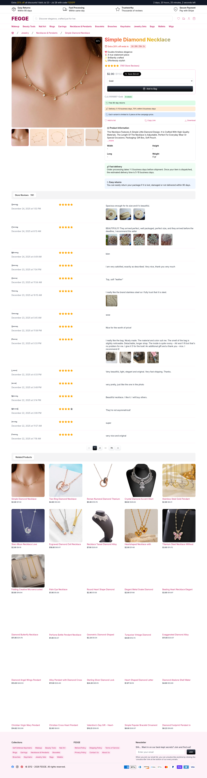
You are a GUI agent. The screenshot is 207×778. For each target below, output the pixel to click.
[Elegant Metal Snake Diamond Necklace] (141, 574)
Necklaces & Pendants (81, 26)
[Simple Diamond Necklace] (28, 483)
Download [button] (190, 120)
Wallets (161, 26)
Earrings (62, 26)
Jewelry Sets (140, 26)
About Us (106, 752)
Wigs (171, 26)
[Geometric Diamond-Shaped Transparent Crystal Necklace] (103, 619)
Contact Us (94, 752)
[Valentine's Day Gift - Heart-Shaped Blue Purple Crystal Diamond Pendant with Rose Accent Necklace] (103, 710)
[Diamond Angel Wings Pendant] (28, 664)
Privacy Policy (80, 752)
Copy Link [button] (150, 120)
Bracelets (99, 26)
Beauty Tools (29, 26)
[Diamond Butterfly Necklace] (28, 619)
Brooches (112, 26)
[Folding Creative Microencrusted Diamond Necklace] (28, 574)
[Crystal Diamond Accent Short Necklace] (141, 483)
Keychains (125, 26)
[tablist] (103, 195)
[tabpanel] (103, 325)
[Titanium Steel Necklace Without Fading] (178, 528)
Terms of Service (112, 748)
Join (191, 752)
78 (112, 448)
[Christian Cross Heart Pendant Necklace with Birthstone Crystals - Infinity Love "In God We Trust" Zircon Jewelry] (65, 710)
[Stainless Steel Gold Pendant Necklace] (178, 483)
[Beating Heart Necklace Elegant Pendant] (178, 574)
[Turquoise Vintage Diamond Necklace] (141, 619)
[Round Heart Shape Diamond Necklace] (103, 574)
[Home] (20, 18)
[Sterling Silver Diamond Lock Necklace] (103, 664)
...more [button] (110, 140)
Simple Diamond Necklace (77, 33)
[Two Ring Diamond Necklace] (65, 483)
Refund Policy (80, 748)
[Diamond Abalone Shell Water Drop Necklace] (178, 664)
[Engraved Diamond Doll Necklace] (65, 528)
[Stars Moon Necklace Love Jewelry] (28, 528)
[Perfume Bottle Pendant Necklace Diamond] (65, 619)
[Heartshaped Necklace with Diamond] (141, 528)
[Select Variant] (150, 81)
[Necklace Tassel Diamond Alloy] (103, 528)
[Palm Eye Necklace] (65, 574)
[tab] (24, 195)
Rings (52, 26)
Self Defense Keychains (22, 748)
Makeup (15, 26)
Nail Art (42, 26)
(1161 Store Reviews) (129, 65)
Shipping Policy (95, 748)
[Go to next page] (118, 448)
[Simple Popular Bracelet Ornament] (141, 710)
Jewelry (25, 33)
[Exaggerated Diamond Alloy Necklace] (178, 619)
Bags (152, 26)
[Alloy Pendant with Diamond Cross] (65, 664)
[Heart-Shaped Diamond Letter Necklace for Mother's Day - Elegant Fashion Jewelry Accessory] (141, 664)
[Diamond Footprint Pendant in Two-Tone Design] (178, 710)
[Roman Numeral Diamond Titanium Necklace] (103, 483)
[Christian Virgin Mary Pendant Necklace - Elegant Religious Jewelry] (28, 710)
